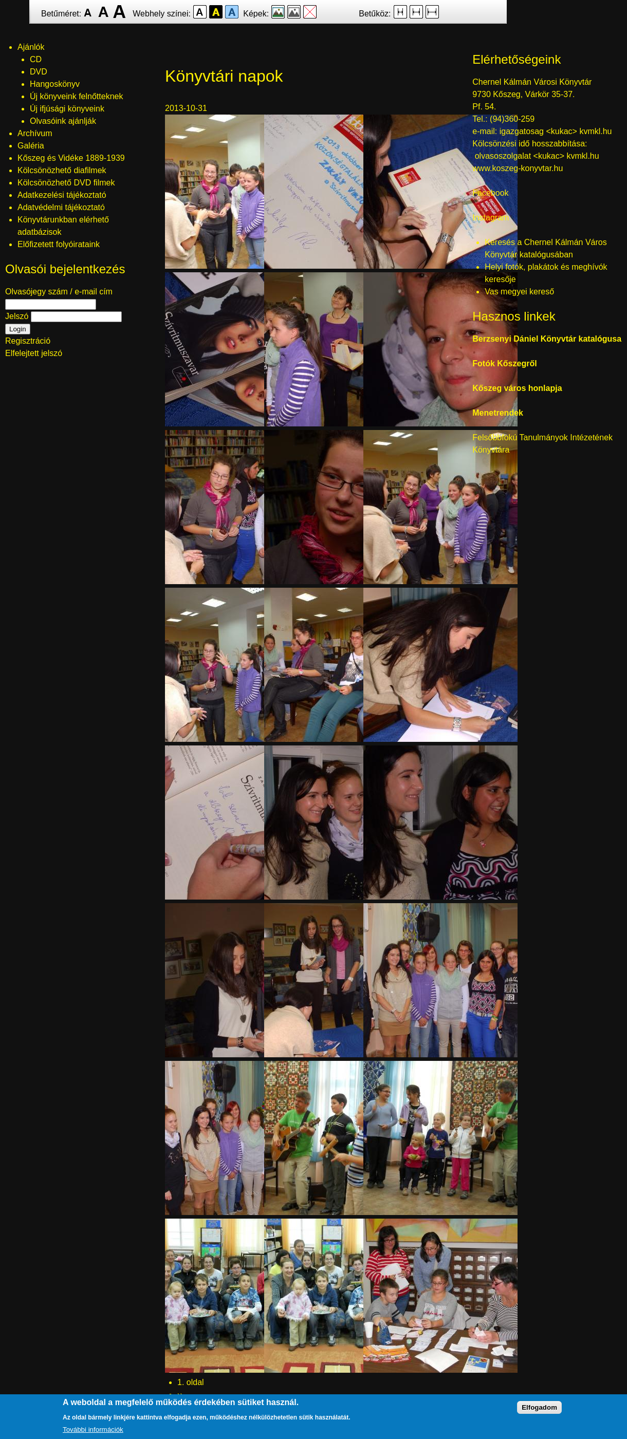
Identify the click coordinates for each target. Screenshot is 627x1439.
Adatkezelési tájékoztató (61, 195)
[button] (242, 265)
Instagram (490, 217)
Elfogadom (539, 1411)
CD (36, 59)
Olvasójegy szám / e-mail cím (59, 291)
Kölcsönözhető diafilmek (61, 170)
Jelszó (16, 316)
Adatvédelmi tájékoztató (61, 207)
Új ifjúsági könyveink (67, 108)
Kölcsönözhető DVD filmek (66, 182)
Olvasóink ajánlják (63, 121)
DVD (38, 71)
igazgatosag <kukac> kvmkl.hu (557, 131)
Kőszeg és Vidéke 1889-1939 (71, 158)
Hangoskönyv (55, 84)
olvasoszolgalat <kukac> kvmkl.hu (538, 156)
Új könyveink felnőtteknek (76, 96)
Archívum (34, 133)
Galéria (30, 145)
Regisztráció (27, 341)
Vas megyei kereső (519, 291)
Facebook (490, 193)
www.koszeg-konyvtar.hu (517, 168)
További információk (93, 1433)
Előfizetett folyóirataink (58, 244)
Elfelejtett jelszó (33, 353)
